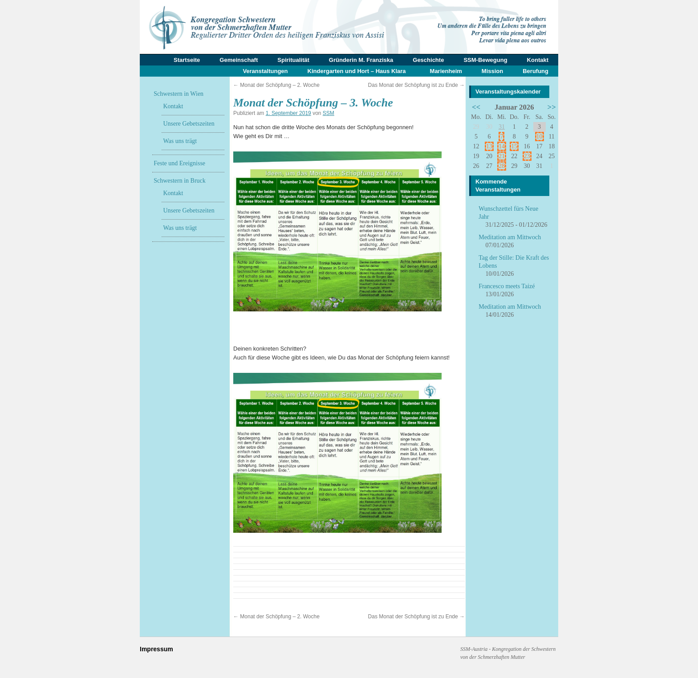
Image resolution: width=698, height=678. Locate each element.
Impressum (156, 649)
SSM (328, 113)
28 (502, 166)
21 (502, 156)
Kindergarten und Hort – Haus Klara (357, 71)
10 (539, 136)
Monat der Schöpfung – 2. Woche (276, 85)
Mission (492, 71)
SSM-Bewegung (485, 60)
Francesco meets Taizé (507, 286)
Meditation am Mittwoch (510, 237)
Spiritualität (293, 60)
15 (514, 146)
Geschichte (428, 60)
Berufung (535, 71)
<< (476, 107)
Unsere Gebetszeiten (188, 123)
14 (502, 146)
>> (552, 107)
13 (489, 146)
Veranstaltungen (265, 71)
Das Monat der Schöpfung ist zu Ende (416, 85)
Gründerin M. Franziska (361, 60)
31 (502, 126)
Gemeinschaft (238, 60)
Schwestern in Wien (178, 93)
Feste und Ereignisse (179, 163)
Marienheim (446, 71)
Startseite (187, 60)
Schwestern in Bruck (180, 180)
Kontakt (537, 60)
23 (527, 156)
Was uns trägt (180, 141)
